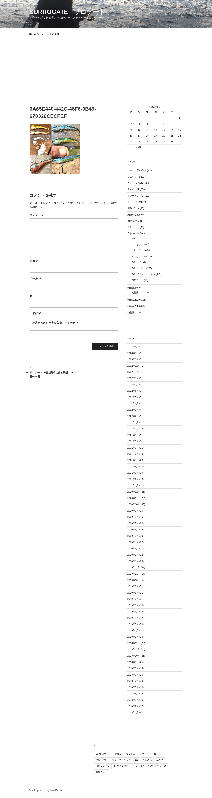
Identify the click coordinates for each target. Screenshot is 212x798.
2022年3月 (133, 409)
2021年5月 (133, 460)
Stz (133, 238)
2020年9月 (133, 510)
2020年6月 (133, 529)
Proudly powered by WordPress (45, 790)
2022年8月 (133, 378)
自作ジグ (136, 262)
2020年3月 (133, 548)
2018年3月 (133, 699)
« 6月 (138, 147)
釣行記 (131, 287)
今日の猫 (147, 760)
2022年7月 (133, 384)
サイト (34, 296)
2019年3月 (133, 624)
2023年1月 (133, 359)
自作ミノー (133, 227)
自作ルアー (133, 233)
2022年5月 (133, 397)
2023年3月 (133, 353)
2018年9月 (133, 662)
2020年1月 (133, 561)
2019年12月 (133, 567)
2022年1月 (133, 422)
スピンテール (139, 250)
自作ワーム (137, 280)
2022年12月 (133, 365)
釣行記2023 (133, 312)
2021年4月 (133, 466)
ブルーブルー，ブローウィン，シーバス (117, 760)
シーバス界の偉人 (136, 170)
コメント (37, 215)
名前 (34, 260)
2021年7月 (133, 447)
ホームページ (36, 34)
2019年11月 (133, 573)
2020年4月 (133, 542)
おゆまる (130, 753)
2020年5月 (133, 536)
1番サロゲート (103, 753)
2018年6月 (133, 681)
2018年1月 (133, 712)
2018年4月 (133, 693)
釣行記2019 (133, 299)
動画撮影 (132, 220)
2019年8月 (133, 592)
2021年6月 (133, 454)
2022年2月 (133, 416)
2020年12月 (133, 491)
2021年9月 (133, 435)
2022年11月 (133, 372)
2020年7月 (133, 523)
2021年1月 (133, 485)
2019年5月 (133, 611)
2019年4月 (133, 618)
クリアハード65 (147, 753)
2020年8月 (133, 517)
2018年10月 (133, 655)
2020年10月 (133, 504)
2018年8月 (133, 668)
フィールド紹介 (135, 183)
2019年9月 (133, 586)
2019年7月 (133, 599)
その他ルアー (139, 256)
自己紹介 (54, 34)
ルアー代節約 (134, 202)
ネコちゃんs (133, 176)
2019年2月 (133, 630)
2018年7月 (133, 674)
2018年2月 (133, 706)
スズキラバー (139, 244)
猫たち (159, 760)
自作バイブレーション (143, 274)
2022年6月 (133, 390)
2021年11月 (133, 428)
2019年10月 (133, 580)
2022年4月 (133, 403)
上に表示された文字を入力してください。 (55, 322)
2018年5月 (133, 687)
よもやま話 (133, 189)
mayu (118, 753)
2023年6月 (133, 346)
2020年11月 (133, 498)
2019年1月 (133, 636)
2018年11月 (133, 649)
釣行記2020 (133, 306)
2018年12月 (133, 643)
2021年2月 (133, 479)
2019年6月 (133, 605)
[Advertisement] (106, 65)
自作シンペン (139, 268)
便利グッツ (133, 208)
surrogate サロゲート (67, 11)
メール (35, 278)
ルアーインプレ (135, 195)
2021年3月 (133, 472)
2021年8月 (133, 441)
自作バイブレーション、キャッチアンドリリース (140, 766)
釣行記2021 (138, 292)
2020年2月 (133, 554)
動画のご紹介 (134, 214)
